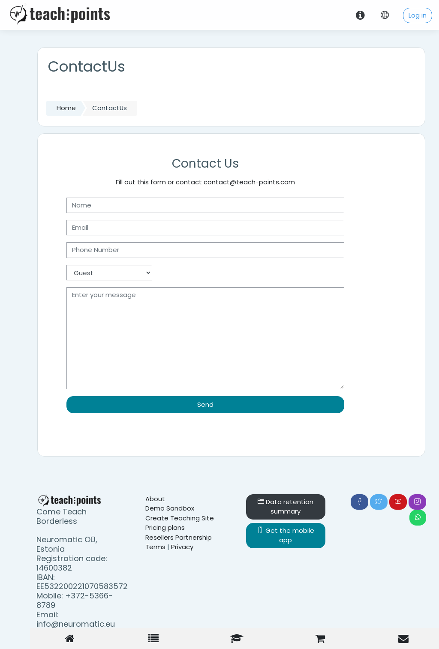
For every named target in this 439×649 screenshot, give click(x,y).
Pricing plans (165, 527)
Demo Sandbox (169, 508)
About (155, 498)
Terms (155, 546)
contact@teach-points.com (249, 181)
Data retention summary (285, 506)
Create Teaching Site (179, 518)
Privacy (182, 546)
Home (66, 107)
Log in (418, 15)
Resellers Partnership (178, 537)
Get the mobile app (285, 535)
